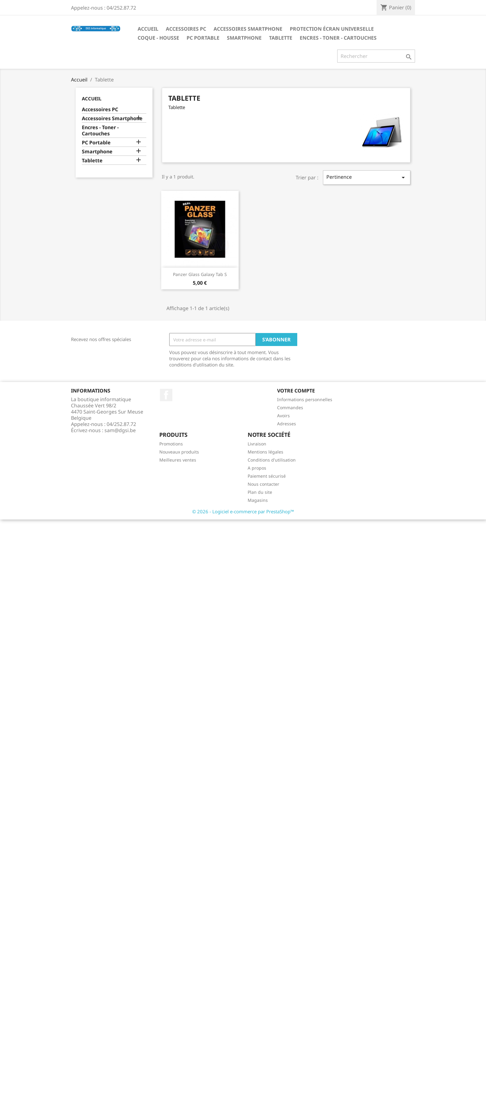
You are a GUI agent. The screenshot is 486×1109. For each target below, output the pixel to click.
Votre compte (296, 390)
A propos (257, 468)
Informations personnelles (304, 399)
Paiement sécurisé (267, 476)
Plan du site (260, 492)
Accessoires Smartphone (248, 28)
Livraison (257, 444)
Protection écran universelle (332, 28)
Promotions (171, 444)
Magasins (258, 500)
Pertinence (366, 177)
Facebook (166, 395)
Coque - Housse (158, 37)
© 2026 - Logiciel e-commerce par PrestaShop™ (243, 511)
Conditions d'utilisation (272, 460)
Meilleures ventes (177, 460)
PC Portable (203, 37)
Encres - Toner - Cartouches (338, 37)
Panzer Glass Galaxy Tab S (200, 274)
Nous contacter (263, 484)
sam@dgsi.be (120, 430)
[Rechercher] (376, 56)
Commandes (290, 407)
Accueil (148, 28)
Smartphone (244, 37)
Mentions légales (265, 452)
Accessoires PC (186, 28)
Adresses (286, 424)
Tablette (280, 37)
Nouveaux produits (179, 452)
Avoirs (283, 416)
